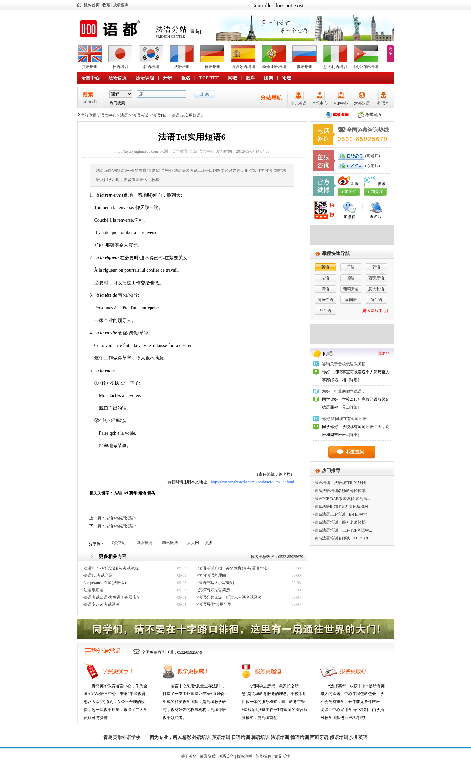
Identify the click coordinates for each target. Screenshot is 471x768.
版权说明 (245, 756)
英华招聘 (263, 756)
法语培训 (182, 66)
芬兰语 (325, 310)
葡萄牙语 (351, 289)
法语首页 (117, 78)
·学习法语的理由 (211, 575)
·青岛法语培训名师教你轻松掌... (341, 490)
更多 (390, 51)
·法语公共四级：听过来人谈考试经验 (229, 597)
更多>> (384, 353)
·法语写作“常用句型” (215, 604)
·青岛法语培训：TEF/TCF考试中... (342, 530)
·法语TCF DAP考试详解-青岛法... (341, 498)
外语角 (383, 103)
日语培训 (120, 66)
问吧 (232, 78)
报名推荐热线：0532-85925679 (277, 556)
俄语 (325, 289)
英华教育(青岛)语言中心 (193, 151)
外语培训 (201, 737)
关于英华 (189, 756)
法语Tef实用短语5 (120, 518)
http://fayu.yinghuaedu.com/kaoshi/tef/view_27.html (252, 482)
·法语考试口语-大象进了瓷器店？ (112, 597)
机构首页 (92, 5)
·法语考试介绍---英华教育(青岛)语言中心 (232, 568)
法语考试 (140, 115)
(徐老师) (372, 165)
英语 (325, 267)
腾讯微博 (170, 542)
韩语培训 (151, 66)
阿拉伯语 (325, 299)
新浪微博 (145, 542)
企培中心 (320, 103)
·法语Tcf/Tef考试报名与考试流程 (111, 568)
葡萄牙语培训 (274, 66)
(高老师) (372, 156)
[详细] (354, 380)
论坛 (286, 78)
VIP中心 (341, 103)
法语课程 (145, 78)
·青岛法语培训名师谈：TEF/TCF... (342, 538)
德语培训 (212, 66)
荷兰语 (376, 299)
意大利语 (376, 289)
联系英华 (226, 756)
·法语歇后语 (93, 590)
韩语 (376, 267)
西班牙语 (376, 278)
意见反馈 (282, 756)
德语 (351, 278)
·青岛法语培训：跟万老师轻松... (341, 522)
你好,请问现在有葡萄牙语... (346, 418)
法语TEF (159, 115)
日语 (351, 267)
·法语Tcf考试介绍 (98, 575)
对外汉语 (362, 103)
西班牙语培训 (243, 66)
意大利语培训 (335, 66)
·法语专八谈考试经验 (101, 604)
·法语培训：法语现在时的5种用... (342, 482)
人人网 (193, 542)
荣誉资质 (208, 756)
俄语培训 (305, 66)
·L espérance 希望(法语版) (104, 582)
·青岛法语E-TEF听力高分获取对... (342, 506)
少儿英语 (299, 103)
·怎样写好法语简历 (213, 590)
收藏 (106, 5)
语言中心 (90, 78)
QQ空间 (118, 542)
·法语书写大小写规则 (215, 582)
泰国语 (351, 299)
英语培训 (90, 66)
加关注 (377, 191)
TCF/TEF (209, 78)
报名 (185, 78)
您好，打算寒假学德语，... (345, 391)
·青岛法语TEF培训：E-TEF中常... (342, 514)
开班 (167, 78)
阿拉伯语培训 (366, 66)
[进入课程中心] (375, 310)
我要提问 (355, 451)
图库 (250, 78)
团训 (268, 78)
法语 (124, 115)
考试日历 (373, 114)
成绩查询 (121, 5)
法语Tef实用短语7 (120, 526)
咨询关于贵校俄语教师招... (345, 364)
